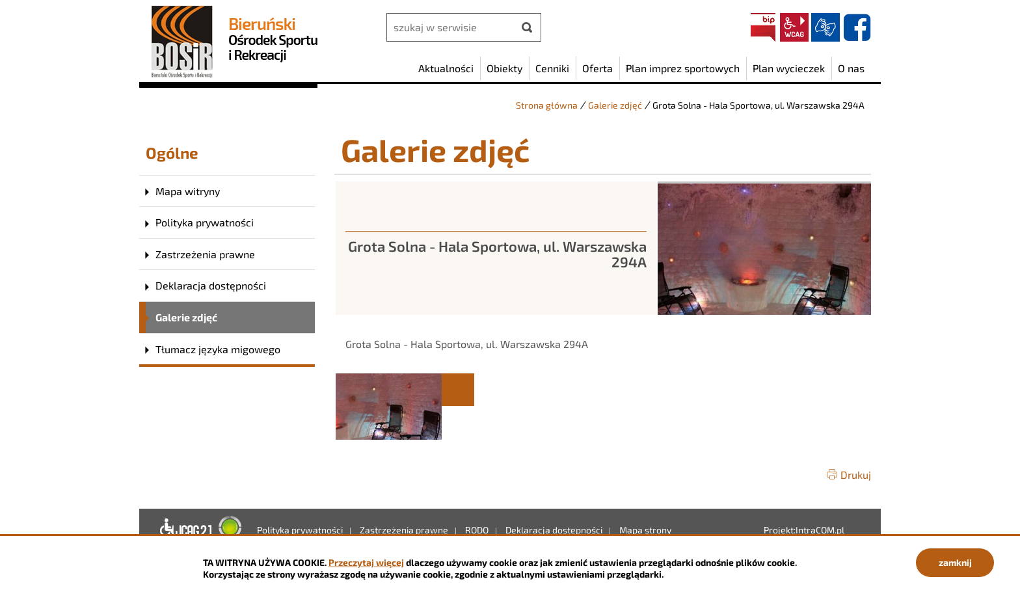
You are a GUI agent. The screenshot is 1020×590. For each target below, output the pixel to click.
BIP (763, 27)
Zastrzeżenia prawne (205, 254)
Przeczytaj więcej (366, 562)
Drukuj (855, 474)
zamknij (955, 562)
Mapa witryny (187, 191)
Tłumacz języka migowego (217, 349)
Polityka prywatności (204, 222)
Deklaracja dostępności (210, 285)
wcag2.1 (794, 27)
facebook (856, 27)
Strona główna (547, 105)
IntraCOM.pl (820, 530)
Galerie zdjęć (615, 105)
